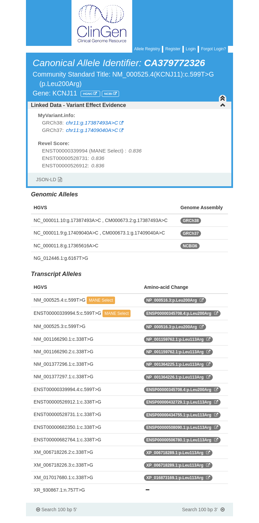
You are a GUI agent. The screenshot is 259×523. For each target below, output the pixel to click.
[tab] (129, 105)
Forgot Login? (213, 49)
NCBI (108, 93)
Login (191, 49)
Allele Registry (147, 49)
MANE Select (101, 300)
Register (172, 49)
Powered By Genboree (200, 519)
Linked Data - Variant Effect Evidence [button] (128, 105)
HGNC (88, 93)
